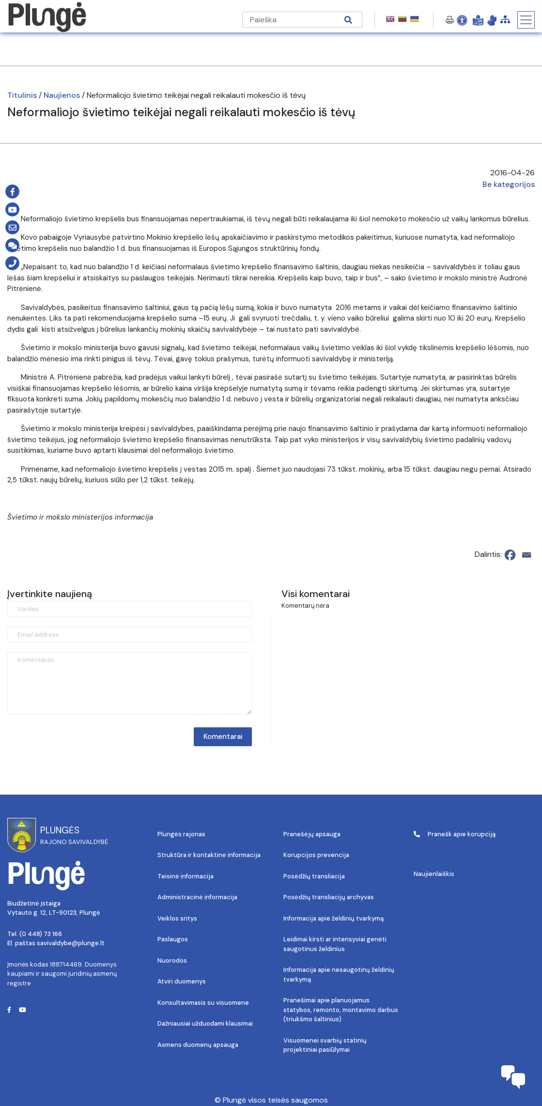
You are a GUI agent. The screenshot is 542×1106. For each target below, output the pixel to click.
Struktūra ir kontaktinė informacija (209, 855)
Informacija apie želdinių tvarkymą (333, 918)
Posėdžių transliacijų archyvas (328, 897)
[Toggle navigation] (526, 20)
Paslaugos (172, 939)
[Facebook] (510, 555)
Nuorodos (172, 960)
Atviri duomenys (181, 981)
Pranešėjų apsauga (312, 834)
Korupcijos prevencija (316, 855)
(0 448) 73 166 (40, 934)
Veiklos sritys (177, 918)
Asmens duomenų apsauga (197, 1045)
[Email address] (129, 635)
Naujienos (62, 95)
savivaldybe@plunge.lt (71, 943)
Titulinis (22, 95)
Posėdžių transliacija (314, 876)
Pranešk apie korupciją (455, 834)
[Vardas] (129, 609)
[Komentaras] (129, 683)
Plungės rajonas (181, 834)
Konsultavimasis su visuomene (203, 1002)
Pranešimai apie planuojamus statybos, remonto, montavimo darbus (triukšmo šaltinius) (340, 1009)
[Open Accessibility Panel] (462, 20)
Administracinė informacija (197, 897)
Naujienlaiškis (434, 874)
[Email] (526, 555)
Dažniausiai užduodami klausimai (205, 1023)
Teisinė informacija (185, 876)
